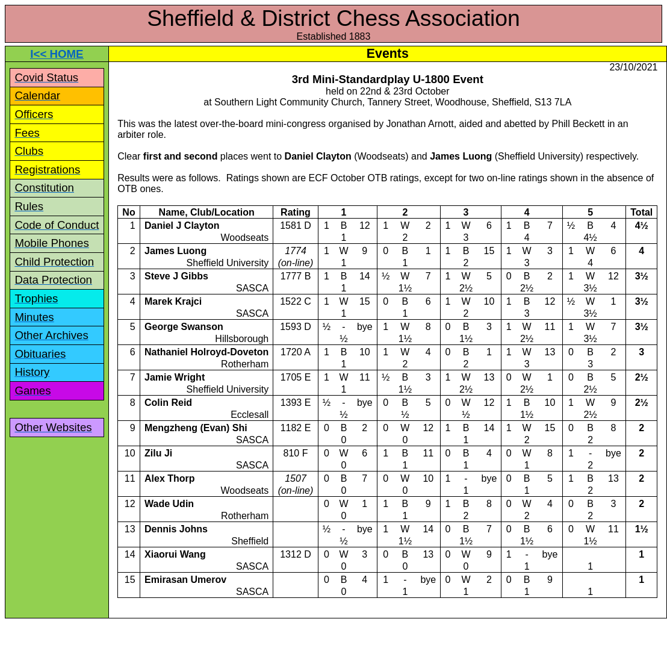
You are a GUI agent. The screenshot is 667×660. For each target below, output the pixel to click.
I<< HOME (56, 54)
